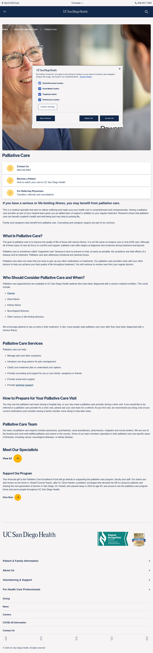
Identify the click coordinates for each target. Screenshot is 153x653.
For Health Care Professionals (21, 589)
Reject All (89, 118)
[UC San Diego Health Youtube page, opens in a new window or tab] (112, 638)
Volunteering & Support (17, 580)
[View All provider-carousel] (76, 458)
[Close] (120, 69)
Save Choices (45, 118)
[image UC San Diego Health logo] (75, 11)
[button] (4, 12)
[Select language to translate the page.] (76, 3)
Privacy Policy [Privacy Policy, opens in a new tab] (86, 77)
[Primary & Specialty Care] (26, 29)
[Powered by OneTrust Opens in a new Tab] (111, 126)
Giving (6, 598)
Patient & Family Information (20, 561)
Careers (7, 614)
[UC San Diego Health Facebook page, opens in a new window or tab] (76, 638)
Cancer (11, 293)
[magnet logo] (114, 540)
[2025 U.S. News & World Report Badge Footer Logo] (140, 540)
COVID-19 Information (14, 622)
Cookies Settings (48, 107)
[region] (77, 96)
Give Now (8, 497)
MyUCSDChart (10, 3)
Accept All (109, 118)
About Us (8, 570)
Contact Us (9, 630)
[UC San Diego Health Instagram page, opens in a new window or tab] (41, 638)
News (6, 606)
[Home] (5, 29)
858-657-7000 (143, 3)
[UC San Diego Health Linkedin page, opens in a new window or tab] (6, 638)
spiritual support (24, 385)
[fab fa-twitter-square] (147, 638)
